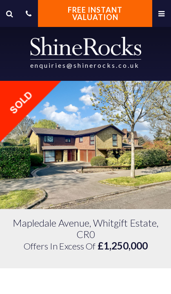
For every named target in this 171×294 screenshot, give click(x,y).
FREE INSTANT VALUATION (95, 13)
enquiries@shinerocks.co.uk (85, 65)
